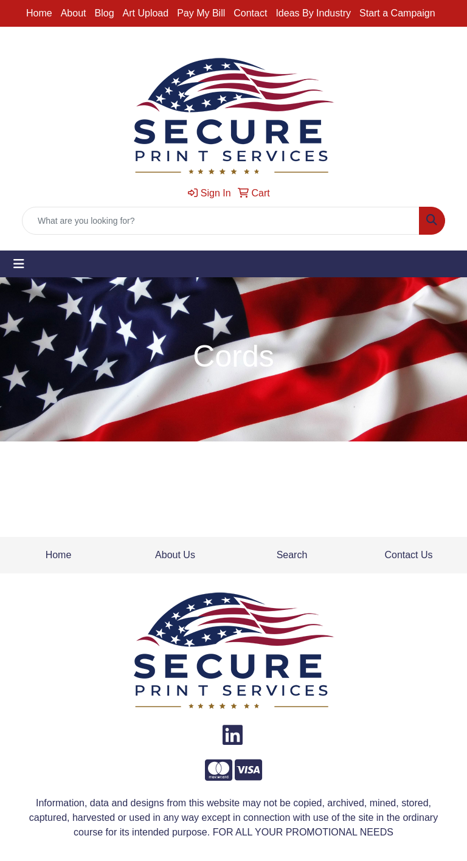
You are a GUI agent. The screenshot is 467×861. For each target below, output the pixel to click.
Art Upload (146, 13)
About (73, 13)
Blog (104, 13)
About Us (175, 555)
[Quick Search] (221, 221)
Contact (250, 13)
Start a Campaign (397, 13)
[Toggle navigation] (19, 263)
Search (292, 555)
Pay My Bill (201, 13)
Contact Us (408, 555)
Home (39, 13)
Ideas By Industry (313, 13)
